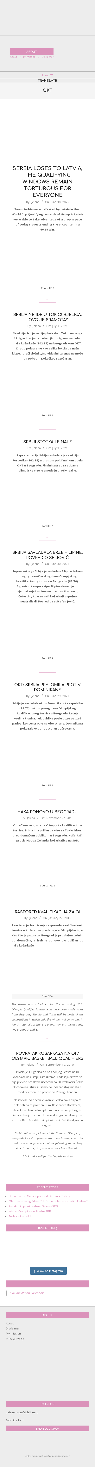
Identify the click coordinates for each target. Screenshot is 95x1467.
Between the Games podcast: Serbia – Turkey (39, 1196)
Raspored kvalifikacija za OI (47, 912)
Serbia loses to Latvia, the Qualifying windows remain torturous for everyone (47, 182)
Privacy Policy (15, 1338)
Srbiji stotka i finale (47, 442)
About (10, 1323)
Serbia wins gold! (20, 1216)
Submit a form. (15, 1420)
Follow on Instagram (48, 1271)
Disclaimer (13, 1328)
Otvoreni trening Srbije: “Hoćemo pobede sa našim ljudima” (48, 1201)
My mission (13, 1333)
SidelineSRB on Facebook (47, 1284)
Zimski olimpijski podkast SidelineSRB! (33, 1206)
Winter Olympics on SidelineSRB (30, 1211)
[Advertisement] (47, 132)
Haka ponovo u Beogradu (47, 812)
